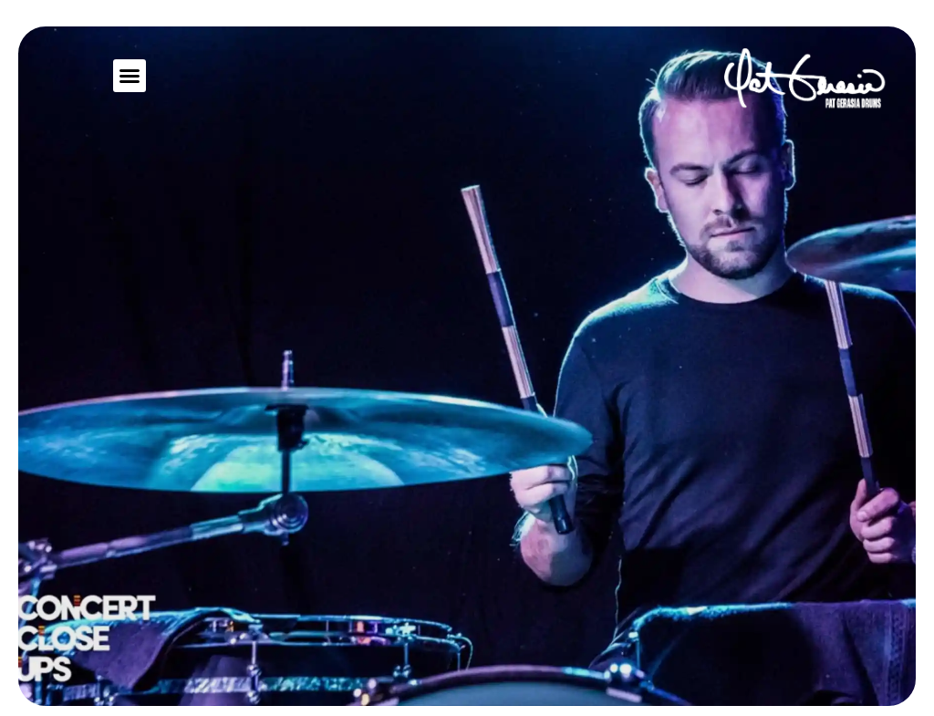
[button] (129, 75)
